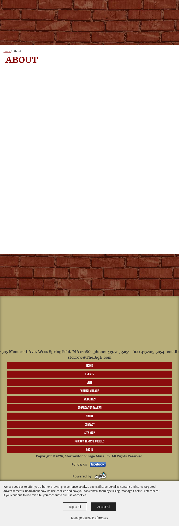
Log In (89, 450)
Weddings (90, 399)
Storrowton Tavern (90, 408)
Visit (89, 382)
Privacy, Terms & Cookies (89, 441)
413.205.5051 (118, 352)
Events (89, 374)
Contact (90, 424)
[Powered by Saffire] (100, 476)
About (89, 416)
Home (7, 51)
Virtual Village (89, 391)
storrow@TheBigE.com (89, 358)
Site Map (89, 433)
